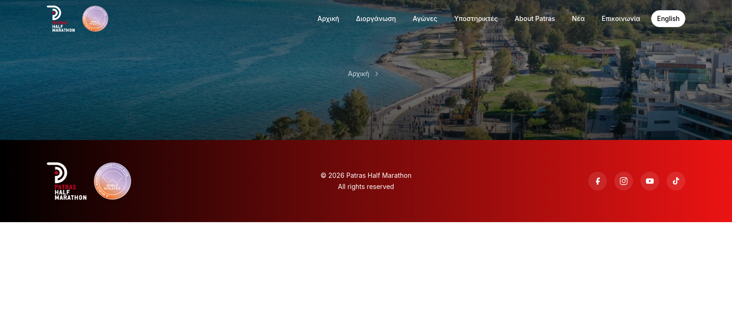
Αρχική (358, 73)
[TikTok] (676, 181)
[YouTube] (649, 181)
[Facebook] (597, 181)
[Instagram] (623, 181)
